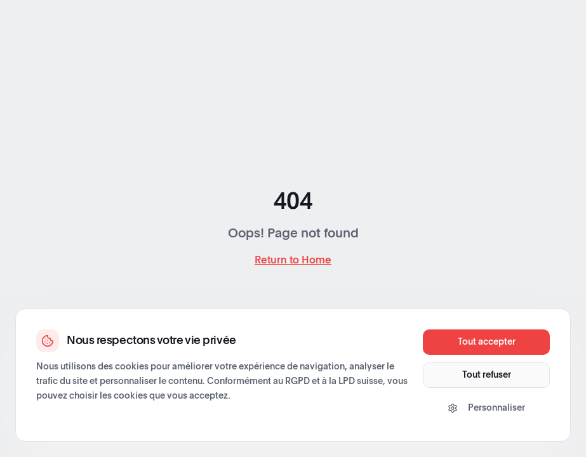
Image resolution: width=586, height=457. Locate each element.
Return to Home (293, 260)
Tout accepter (487, 342)
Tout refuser (486, 375)
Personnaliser (486, 408)
